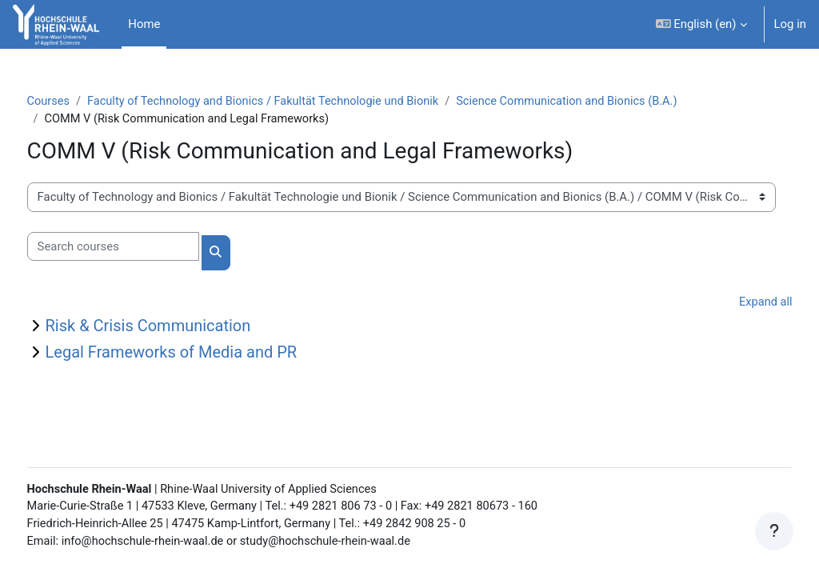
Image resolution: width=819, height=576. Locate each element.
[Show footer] (774, 531)
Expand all (735, 303)
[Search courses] (143, 247)
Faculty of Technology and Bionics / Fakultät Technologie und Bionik (298, 101)
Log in (790, 24)
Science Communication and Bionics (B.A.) (609, 101)
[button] (701, 24)
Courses (79, 101)
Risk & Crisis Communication (178, 327)
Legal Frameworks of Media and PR (201, 353)
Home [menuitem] (144, 24)
